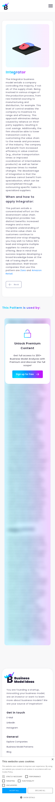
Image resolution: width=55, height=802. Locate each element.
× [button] (52, 759)
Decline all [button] (40, 790)
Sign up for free (27, 374)
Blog (9, 751)
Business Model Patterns (20, 746)
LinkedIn (11, 722)
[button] (27, 797)
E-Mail (10, 717)
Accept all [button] (14, 790)
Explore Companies (17, 741)
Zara (23, 270)
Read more (18, 772)
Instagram (12, 727)
